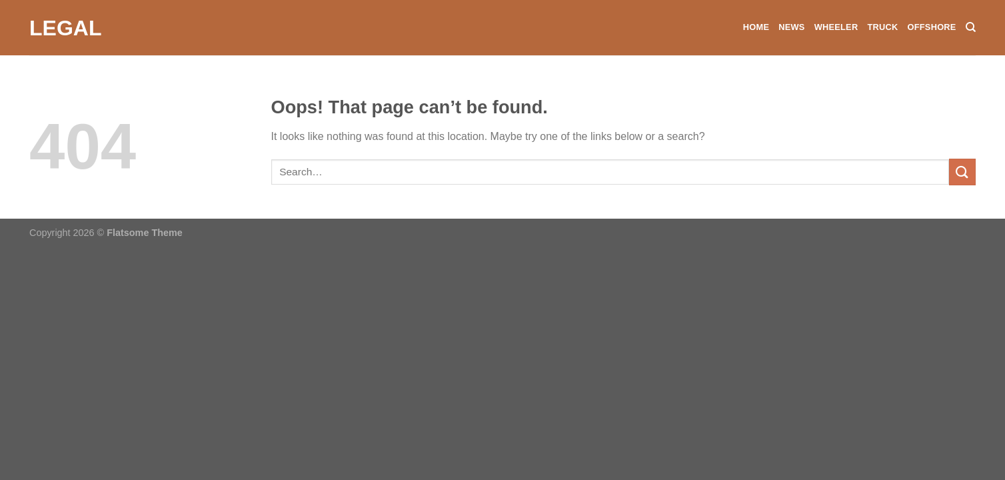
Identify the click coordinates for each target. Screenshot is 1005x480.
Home (756, 27)
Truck (882, 27)
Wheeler (836, 27)
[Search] (971, 27)
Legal (65, 28)
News (791, 27)
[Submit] (962, 172)
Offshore (931, 27)
